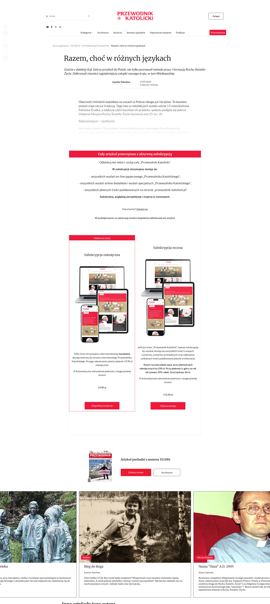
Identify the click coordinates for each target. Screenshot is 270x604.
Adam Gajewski (206, 572)
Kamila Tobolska (121, 81)
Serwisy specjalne (136, 32)
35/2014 (165, 459)
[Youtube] (47, 27)
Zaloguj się (142, 209)
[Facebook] (51, 27)
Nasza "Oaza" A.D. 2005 (216, 566)
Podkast (180, 32)
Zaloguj (216, 16)
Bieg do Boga (93, 566)
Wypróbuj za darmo (102, 405)
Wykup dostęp (168, 405)
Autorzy (117, 32)
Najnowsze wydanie (160, 32)
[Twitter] (56, 27)
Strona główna (60, 45)
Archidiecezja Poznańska (95, 45)
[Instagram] (60, 27)
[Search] (46, 16)
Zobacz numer (136, 472)
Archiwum (166, 472)
